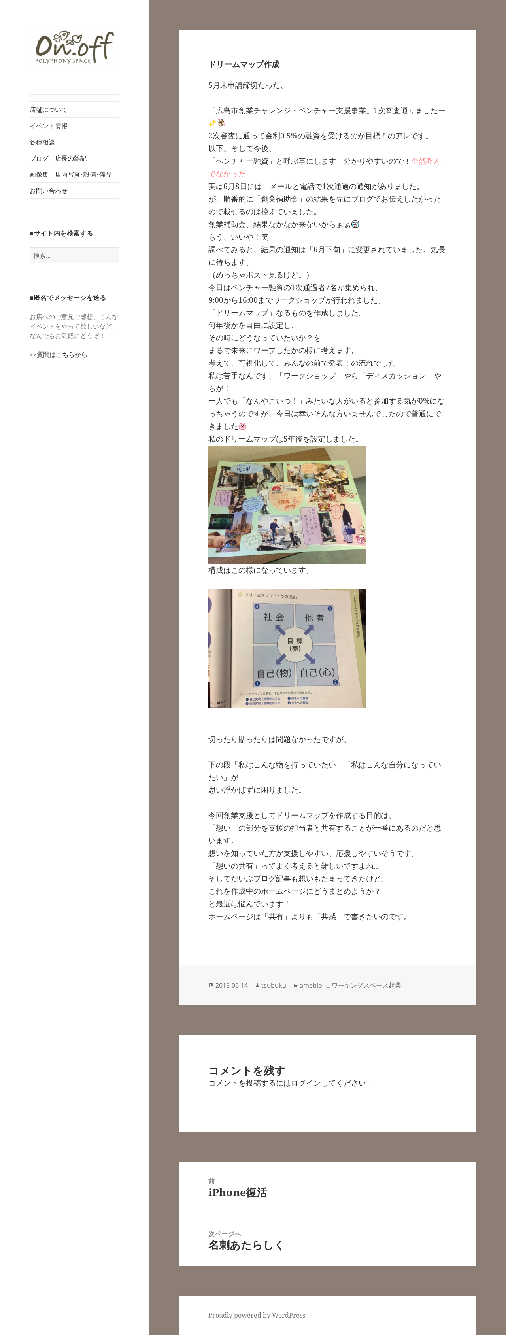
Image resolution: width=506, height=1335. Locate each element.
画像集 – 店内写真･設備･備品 (71, 174)
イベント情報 (49, 125)
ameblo (311, 985)
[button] (74, 47)
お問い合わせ (49, 190)
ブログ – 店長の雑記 (58, 158)
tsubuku (273, 985)
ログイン (306, 1083)
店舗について (49, 109)
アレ (402, 135)
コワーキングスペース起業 (363, 985)
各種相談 (42, 142)
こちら (65, 354)
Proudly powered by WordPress (256, 1315)
